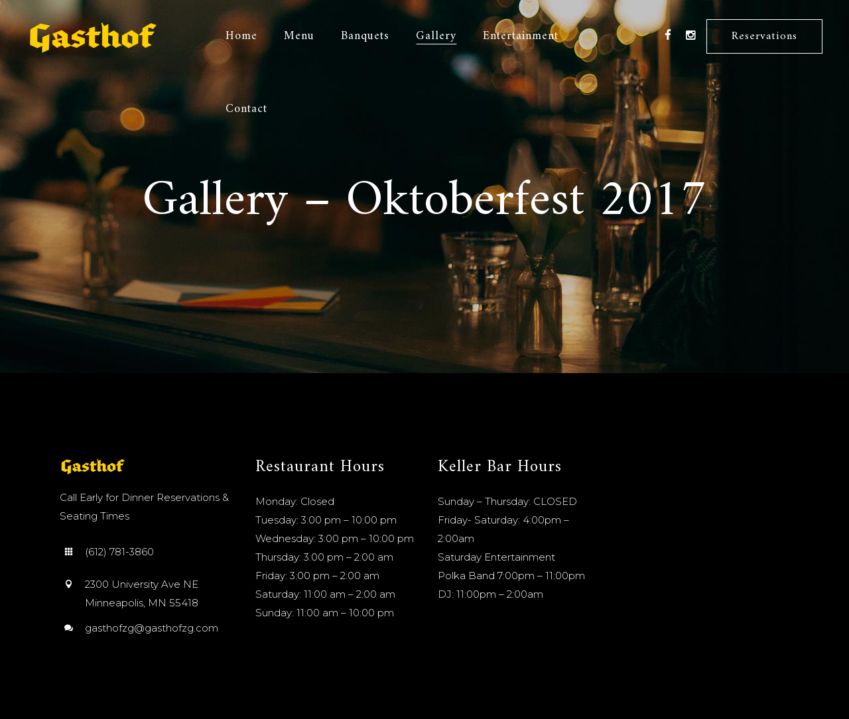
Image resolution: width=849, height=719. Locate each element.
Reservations (764, 36)
